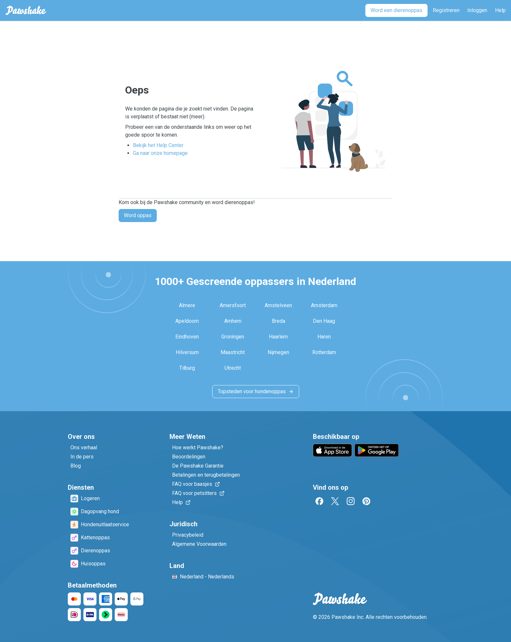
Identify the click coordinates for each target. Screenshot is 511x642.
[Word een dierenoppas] (396, 10)
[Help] (500, 10)
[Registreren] (446, 10)
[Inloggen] (477, 10)
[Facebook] (319, 501)
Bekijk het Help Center (158, 145)
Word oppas (138, 215)
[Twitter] (335, 501)
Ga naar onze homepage (160, 153)
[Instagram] (350, 501)
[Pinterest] (366, 501)
